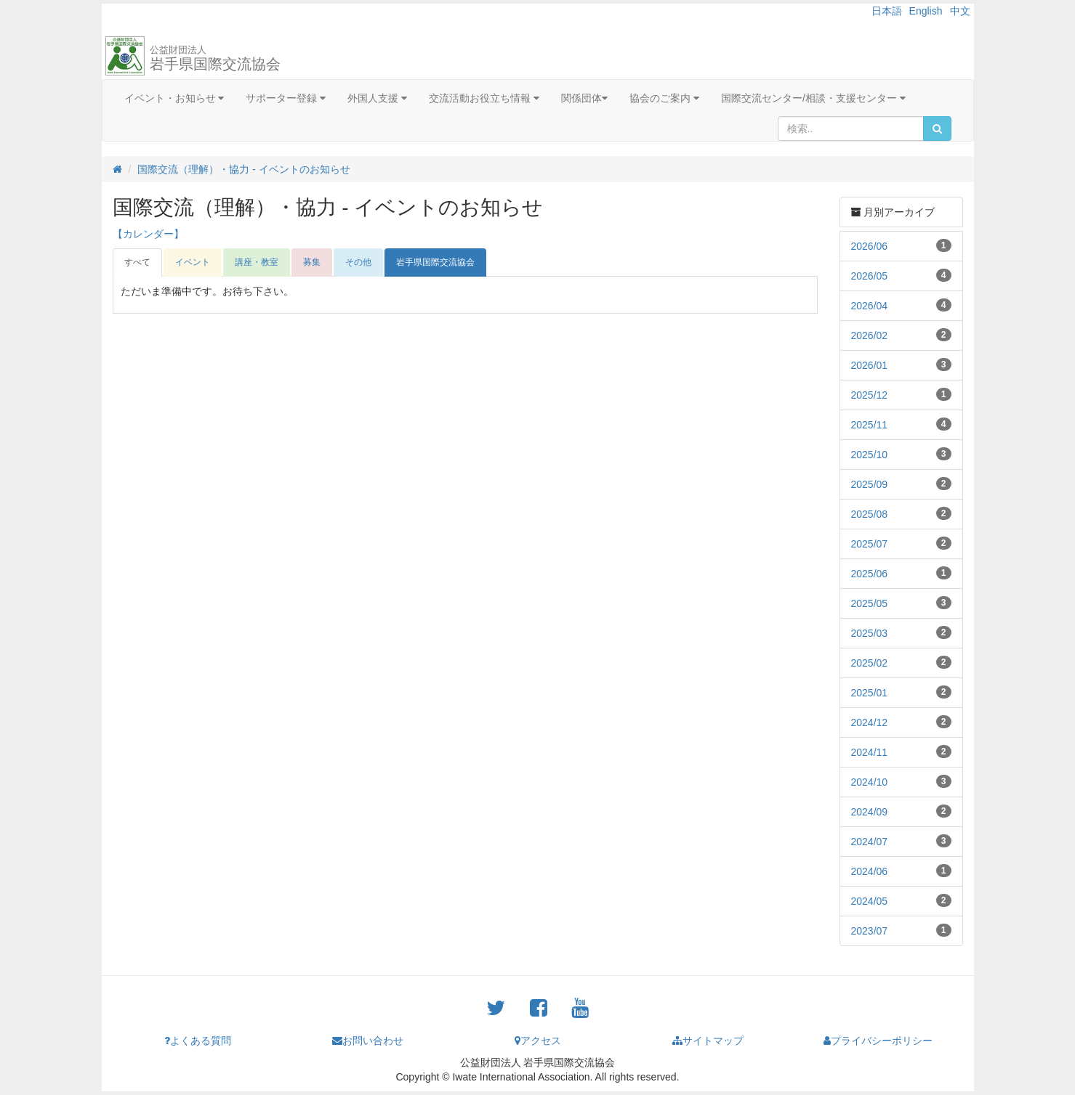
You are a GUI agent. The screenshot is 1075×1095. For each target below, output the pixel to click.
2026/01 (869, 365)
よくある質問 (197, 1040)
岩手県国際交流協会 (215, 58)
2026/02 (869, 335)
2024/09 (869, 812)
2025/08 (869, 514)
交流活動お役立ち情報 (484, 98)
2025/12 (869, 395)
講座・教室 (256, 262)
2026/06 (869, 246)
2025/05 (869, 603)
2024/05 (869, 901)
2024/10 (869, 782)
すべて (137, 262)
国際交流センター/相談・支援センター (813, 98)
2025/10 (869, 454)
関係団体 (584, 98)
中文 (960, 11)
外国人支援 (377, 98)
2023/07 (869, 931)
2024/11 (869, 752)
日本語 (886, 11)
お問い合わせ (367, 1040)
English (926, 11)
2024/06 (869, 871)
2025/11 (869, 425)
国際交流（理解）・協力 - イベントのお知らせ (243, 169)
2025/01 (869, 693)
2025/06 (869, 573)
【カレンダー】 (148, 234)
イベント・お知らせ (174, 98)
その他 (358, 262)
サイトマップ (708, 1040)
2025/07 (869, 544)
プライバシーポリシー (878, 1040)
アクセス (538, 1040)
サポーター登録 (286, 98)
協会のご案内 (664, 98)
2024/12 (869, 722)
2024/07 (869, 841)
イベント (192, 262)
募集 (312, 262)
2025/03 (869, 633)
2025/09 (869, 484)
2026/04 (869, 306)
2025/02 (869, 663)
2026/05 (869, 276)
